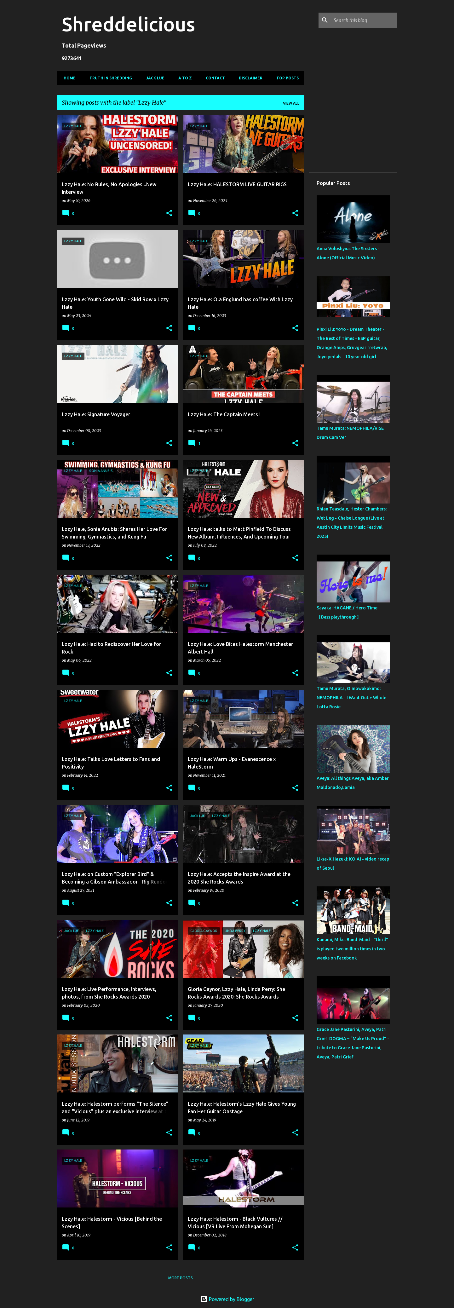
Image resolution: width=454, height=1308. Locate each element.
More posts (180, 1278)
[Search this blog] (364, 20)
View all (291, 103)
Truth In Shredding (109, 78)
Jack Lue (153, 78)
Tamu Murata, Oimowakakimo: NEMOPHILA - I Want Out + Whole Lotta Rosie (351, 697)
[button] (169, 213)
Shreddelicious (128, 24)
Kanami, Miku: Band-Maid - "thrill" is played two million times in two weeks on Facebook (352, 948)
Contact (213, 78)
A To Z (183, 78)
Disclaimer (249, 78)
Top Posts (285, 78)
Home (68, 78)
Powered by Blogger (227, 1299)
